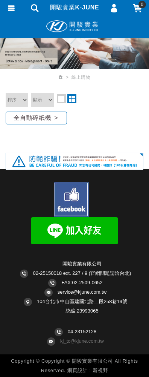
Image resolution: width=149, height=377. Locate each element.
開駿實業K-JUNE (74, 26)
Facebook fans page (71, 199)
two (71, 98)
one (61, 98)
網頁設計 (77, 370)
